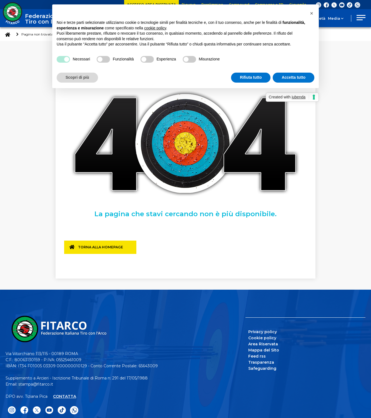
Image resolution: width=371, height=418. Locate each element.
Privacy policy (262, 330)
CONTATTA (64, 395)
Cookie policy (262, 336)
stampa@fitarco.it (35, 383)
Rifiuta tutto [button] (251, 77)
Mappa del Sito (263, 348)
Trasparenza (261, 361)
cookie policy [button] (155, 28)
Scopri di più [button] (77, 77)
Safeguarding (262, 367)
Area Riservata (263, 342)
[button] (311, 13)
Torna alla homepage (103, 249)
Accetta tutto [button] (293, 77)
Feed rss (257, 355)
